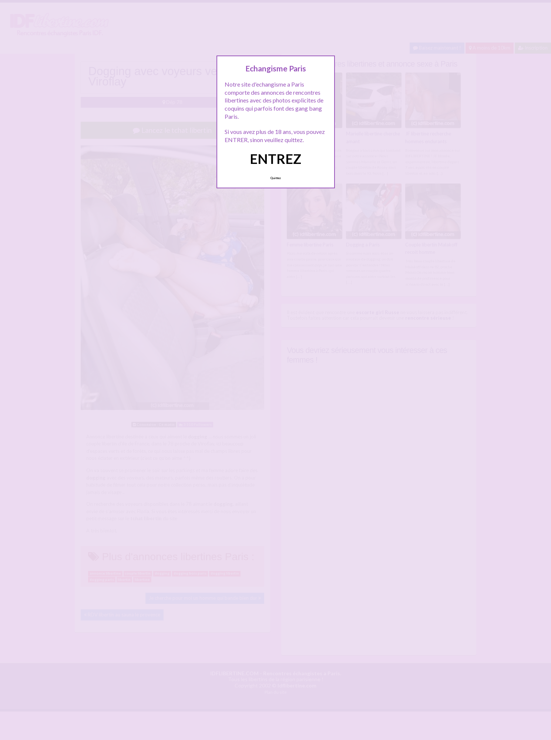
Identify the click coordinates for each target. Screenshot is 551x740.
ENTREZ (275, 159)
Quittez (275, 178)
